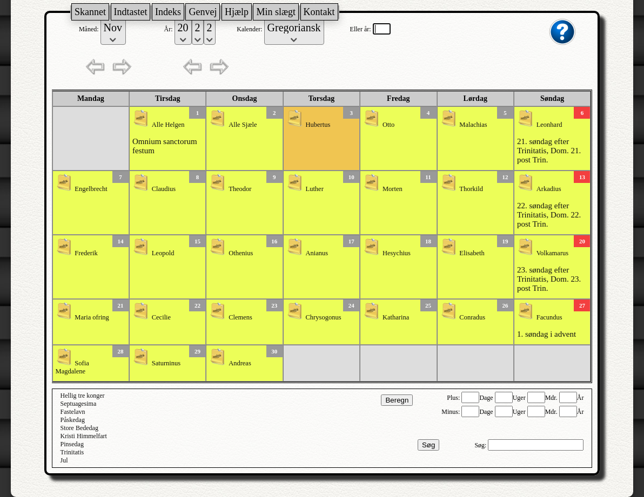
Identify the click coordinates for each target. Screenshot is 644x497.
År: (169, 29)
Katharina (396, 317)
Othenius (241, 253)
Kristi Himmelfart (84, 436)
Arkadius (548, 189)
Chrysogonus (323, 317)
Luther (315, 189)
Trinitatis (72, 452)
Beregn (396, 400)
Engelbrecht (91, 189)
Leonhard (549, 124)
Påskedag (73, 420)
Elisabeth (472, 253)
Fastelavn (73, 412)
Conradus (472, 317)
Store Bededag (79, 428)
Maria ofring (92, 317)
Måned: (89, 29)
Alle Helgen (168, 124)
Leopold (163, 253)
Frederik (86, 253)
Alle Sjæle (243, 124)
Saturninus (166, 363)
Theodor (240, 189)
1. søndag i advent (546, 334)
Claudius (164, 189)
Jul (64, 460)
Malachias (473, 124)
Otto (388, 124)
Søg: (481, 445)
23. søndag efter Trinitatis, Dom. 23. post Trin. (549, 278)
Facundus (549, 317)
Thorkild (471, 189)
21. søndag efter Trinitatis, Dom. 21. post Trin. (549, 150)
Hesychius (397, 253)
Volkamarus (552, 253)
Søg (428, 445)
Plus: (454, 397)
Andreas (240, 363)
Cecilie (161, 317)
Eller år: (361, 29)
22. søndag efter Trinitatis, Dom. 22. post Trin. (549, 214)
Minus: (451, 412)
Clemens (240, 317)
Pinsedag (72, 444)
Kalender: (250, 29)
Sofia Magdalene (72, 367)
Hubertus (318, 124)
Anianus (317, 253)
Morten (393, 189)
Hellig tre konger (83, 395)
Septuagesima (79, 403)
